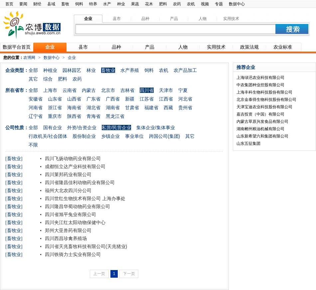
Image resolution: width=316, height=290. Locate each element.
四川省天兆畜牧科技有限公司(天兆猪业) (85, 246)
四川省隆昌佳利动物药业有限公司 (79, 182)
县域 (51, 4)
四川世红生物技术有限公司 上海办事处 (84, 198)
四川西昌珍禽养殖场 (65, 238)
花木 (149, 4)
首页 (9, 4)
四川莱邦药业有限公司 (67, 174)
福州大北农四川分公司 (67, 190)
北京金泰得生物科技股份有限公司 (266, 99)
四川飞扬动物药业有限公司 (72, 158)
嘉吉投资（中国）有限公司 (260, 114)
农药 (177, 4)
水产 (107, 4)
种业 (121, 4)
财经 (37, 4)
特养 (93, 4)
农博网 (29, 57)
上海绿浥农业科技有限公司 (260, 77)
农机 (191, 4)
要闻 (23, 4)
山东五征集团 (248, 143)
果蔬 (135, 4)
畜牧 (65, 4)
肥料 (163, 4)
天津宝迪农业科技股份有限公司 (264, 107)
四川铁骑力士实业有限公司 (72, 254)
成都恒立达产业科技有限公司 (74, 166)
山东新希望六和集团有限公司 (262, 136)
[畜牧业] (13, 158)
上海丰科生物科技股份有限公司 (264, 92)
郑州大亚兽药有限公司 (67, 230)
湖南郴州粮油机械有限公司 (260, 129)
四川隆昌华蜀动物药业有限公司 (77, 206)
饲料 (79, 4)
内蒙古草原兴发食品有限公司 (262, 121)
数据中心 (237, 4)
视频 (205, 4)
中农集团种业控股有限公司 (260, 85)
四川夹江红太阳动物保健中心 (74, 222)
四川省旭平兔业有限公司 (70, 214)
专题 (219, 4)
